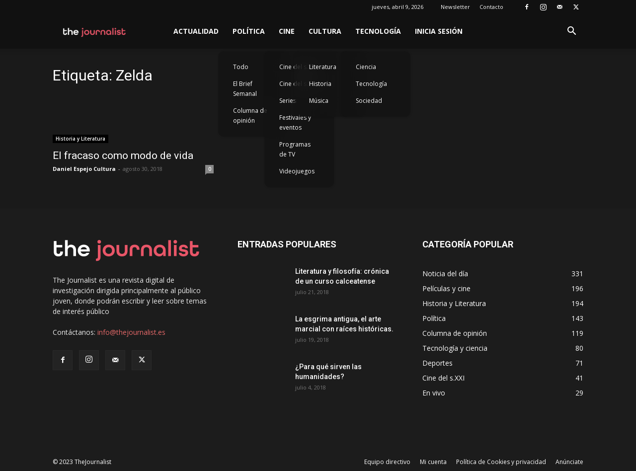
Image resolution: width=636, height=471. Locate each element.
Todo (240, 67)
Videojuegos (297, 171)
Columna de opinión (250, 115)
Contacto (491, 6)
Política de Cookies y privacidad (501, 462)
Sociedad (369, 100)
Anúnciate (569, 462)
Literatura (322, 67)
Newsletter (455, 6)
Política (249, 31)
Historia (320, 83)
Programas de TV (295, 149)
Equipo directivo (387, 462)
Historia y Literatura (80, 138)
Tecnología (378, 31)
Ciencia (366, 67)
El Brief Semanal (245, 88)
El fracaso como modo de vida (123, 155)
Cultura (325, 31)
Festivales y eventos (295, 122)
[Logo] (95, 31)
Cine (287, 31)
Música (318, 100)
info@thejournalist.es (131, 332)
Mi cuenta (433, 462)
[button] (571, 32)
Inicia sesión (439, 31)
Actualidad (196, 31)
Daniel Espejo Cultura (84, 168)
